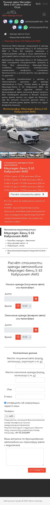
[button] (47, 133)
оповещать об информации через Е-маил (21, 404)
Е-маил (8, 397)
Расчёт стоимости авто (28, 194)
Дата (8, 294)
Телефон (9, 411)
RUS (38, 4)
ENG (45, 4)
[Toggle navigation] (44, 14)
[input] (18, 298)
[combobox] (9, 416)
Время (8, 306)
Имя (9, 389)
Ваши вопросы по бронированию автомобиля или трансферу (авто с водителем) (24, 442)
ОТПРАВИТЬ (37, 470)
